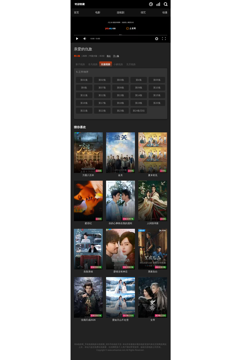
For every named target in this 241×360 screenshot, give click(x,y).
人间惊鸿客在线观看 (152, 201)
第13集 (120, 95)
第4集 (139, 80)
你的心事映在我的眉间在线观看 (120, 201)
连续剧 (120, 12)
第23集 (120, 110)
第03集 (120, 80)
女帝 (152, 320)
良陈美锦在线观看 (88, 249)
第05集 (157, 80)
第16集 (84, 103)
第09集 (138, 87)
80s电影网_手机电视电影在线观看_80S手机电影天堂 (97, 344)
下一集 (116, 56)
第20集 (157, 103)
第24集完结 (139, 110)
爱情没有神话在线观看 (120, 249)
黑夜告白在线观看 (152, 249)
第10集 (157, 87)
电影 (97, 12)
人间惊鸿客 (153, 223)
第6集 (84, 87)
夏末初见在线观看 (152, 152)
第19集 (138, 103)
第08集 (120, 87)
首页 (76, 12)
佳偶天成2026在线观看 (88, 297)
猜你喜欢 (80, 127)
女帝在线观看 (152, 297)
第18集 (120, 103)
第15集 (157, 95)
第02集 (102, 80)
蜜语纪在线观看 (88, 201)
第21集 (84, 110)
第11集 (84, 95)
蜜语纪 (88, 223)
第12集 (102, 95)
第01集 (84, 80)
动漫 (164, 12)
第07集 (102, 87)
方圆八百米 (88, 175)
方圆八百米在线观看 (88, 152)
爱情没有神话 (120, 271)
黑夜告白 (152, 271)
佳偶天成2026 (88, 320)
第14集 (138, 95)
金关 (120, 175)
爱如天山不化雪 (120, 320)
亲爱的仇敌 (83, 49)
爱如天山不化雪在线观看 (120, 297)
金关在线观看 (120, 152)
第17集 (102, 103)
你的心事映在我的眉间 (120, 223)
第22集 (102, 110)
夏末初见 (152, 175)
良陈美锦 (88, 271)
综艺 (143, 12)
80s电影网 (83, 4)
